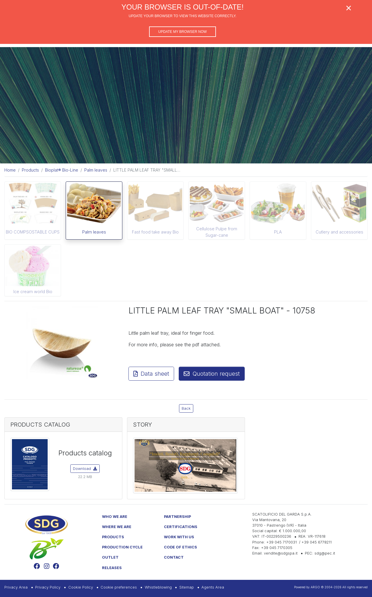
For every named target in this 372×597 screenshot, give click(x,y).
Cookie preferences (119, 587)
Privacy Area (16, 587)
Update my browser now (182, 32)
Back (186, 408)
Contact (174, 557)
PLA (278, 231)
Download (85, 468)
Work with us (179, 537)
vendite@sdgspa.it (281, 553)
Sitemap (186, 587)
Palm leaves (94, 231)
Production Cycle (122, 547)
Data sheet (151, 373)
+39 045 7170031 (281, 542)
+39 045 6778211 (316, 542)
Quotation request (212, 373)
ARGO (315, 587)
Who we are (114, 516)
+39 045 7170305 (276, 548)
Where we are (116, 527)
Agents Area (212, 587)
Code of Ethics (180, 547)
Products (113, 537)
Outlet (110, 557)
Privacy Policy (47, 587)
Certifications (180, 527)
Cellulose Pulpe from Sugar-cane (216, 232)
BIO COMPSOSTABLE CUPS (33, 231)
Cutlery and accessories (339, 231)
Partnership (177, 516)
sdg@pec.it (324, 553)
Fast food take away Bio (155, 231)
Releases (112, 568)
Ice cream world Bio (32, 291)
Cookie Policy (80, 587)
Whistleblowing (158, 587)
